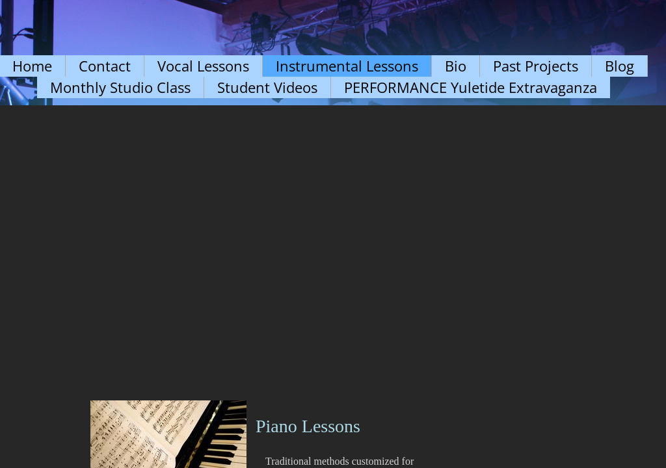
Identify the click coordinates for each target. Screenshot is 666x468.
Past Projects (535, 65)
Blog (619, 65)
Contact (105, 65)
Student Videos (267, 87)
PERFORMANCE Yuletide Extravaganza (470, 87)
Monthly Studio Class (120, 87)
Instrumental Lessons (347, 65)
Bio (455, 65)
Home (32, 65)
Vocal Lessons (203, 65)
